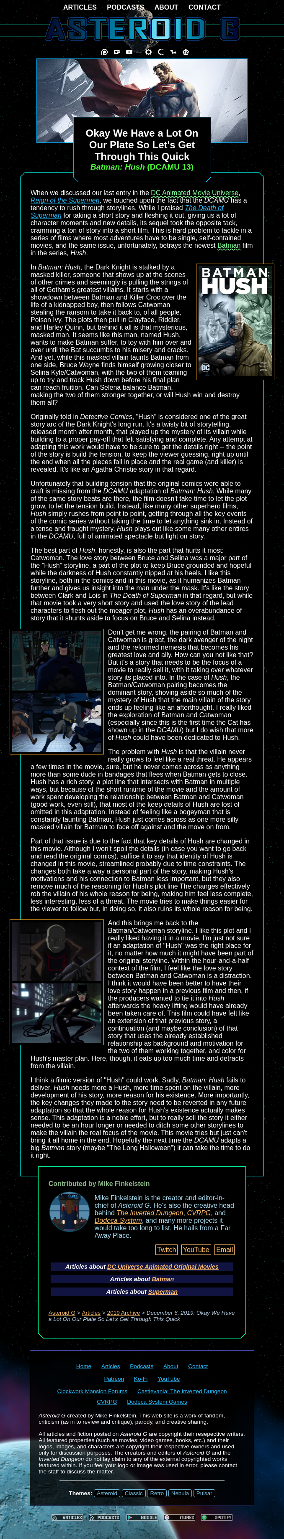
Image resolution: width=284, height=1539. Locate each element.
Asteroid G (62, 1313)
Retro (157, 1493)
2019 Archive (123, 1313)
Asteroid (107, 1493)
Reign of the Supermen (65, 200)
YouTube (196, 1249)
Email (224, 1249)
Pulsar (204, 1493)
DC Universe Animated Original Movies (163, 1266)
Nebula (180, 1493)
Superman (163, 1291)
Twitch (166, 1249)
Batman (228, 245)
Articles (91, 1313)
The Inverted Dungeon (149, 1212)
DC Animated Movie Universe (194, 192)
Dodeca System (118, 1220)
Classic (134, 1493)
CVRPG (199, 1212)
